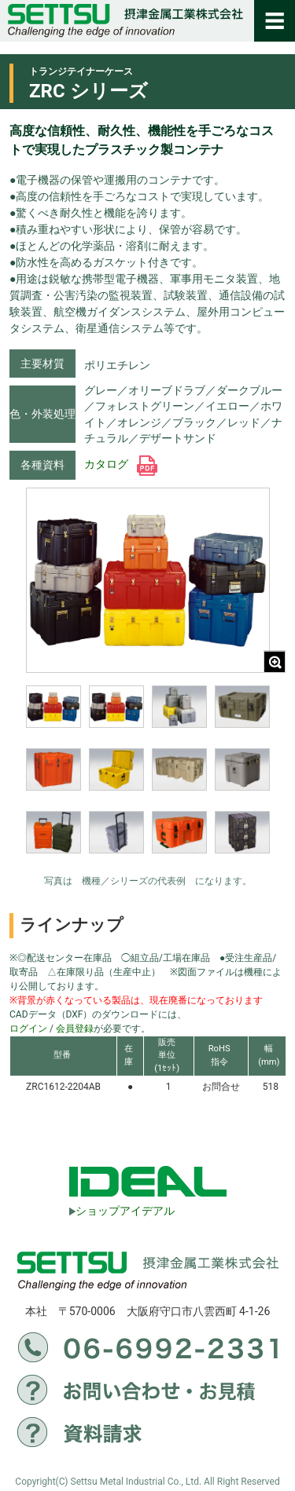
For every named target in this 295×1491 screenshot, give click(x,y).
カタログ (120, 464)
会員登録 (75, 1028)
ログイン (28, 1028)
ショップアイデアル (122, 1210)
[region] (148, 779)
